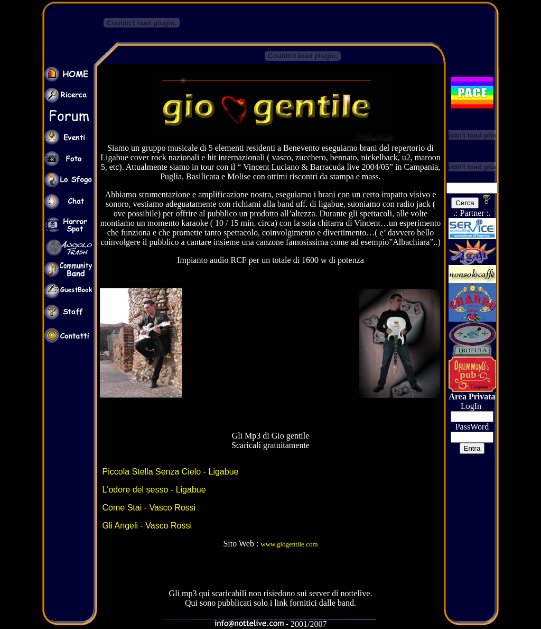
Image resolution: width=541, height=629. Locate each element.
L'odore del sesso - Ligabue (154, 489)
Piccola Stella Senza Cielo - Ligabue (170, 471)
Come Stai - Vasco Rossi (149, 507)
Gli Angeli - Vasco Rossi (147, 525)
